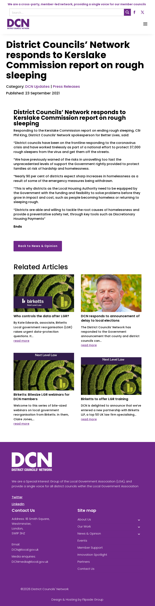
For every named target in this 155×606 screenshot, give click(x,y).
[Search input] (67, 12)
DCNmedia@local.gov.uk (30, 562)
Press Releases (66, 86)
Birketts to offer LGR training (104, 399)
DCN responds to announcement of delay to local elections (110, 318)
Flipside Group (92, 599)
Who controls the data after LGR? (41, 316)
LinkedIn (18, 504)
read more (21, 341)
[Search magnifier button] (127, 12)
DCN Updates (37, 86)
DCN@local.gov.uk (25, 549)
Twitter (17, 497)
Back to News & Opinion (38, 246)
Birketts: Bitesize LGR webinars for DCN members (42, 396)
